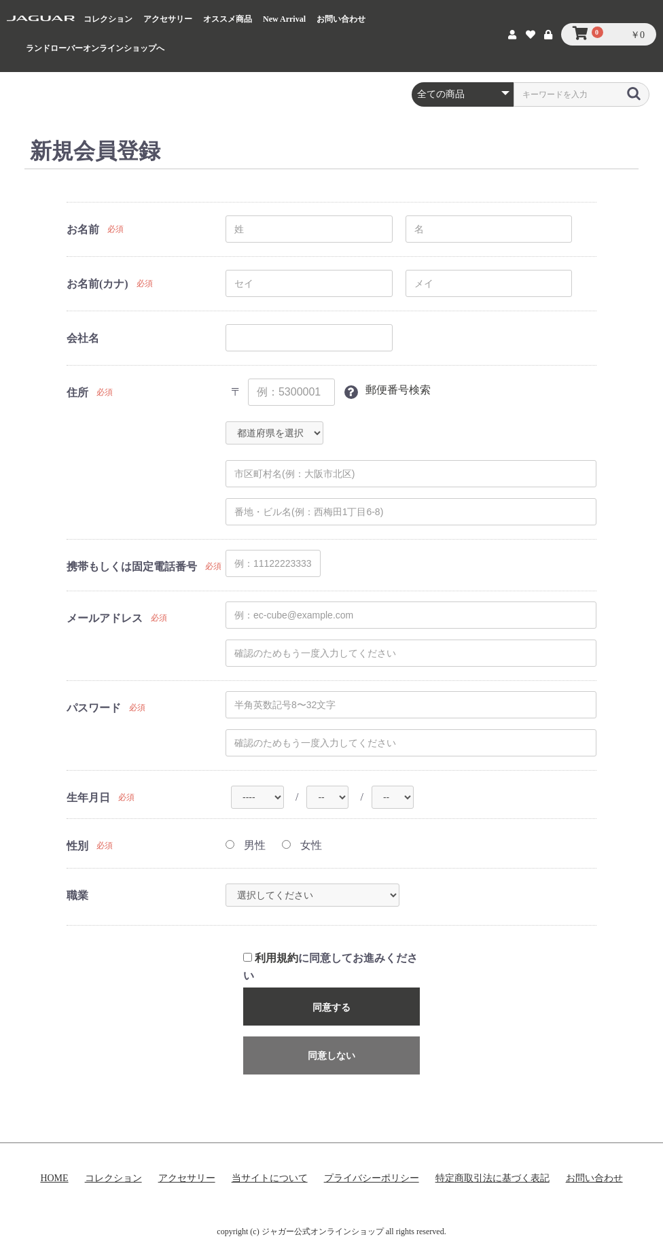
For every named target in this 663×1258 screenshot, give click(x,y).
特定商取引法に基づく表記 (492, 1178)
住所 (77, 392)
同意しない (331, 1056)
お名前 (83, 229)
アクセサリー (167, 19)
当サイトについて (270, 1178)
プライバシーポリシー (371, 1178)
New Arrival (284, 19)
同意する (331, 1007)
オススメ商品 (227, 19)
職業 (77, 895)
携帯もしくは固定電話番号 (132, 566)
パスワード (94, 708)
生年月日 (88, 797)
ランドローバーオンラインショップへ (95, 48)
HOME (54, 1178)
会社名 (83, 338)
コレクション (108, 19)
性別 (77, 846)
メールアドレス (105, 618)
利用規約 (276, 958)
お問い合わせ (341, 19)
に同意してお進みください (330, 966)
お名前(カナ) (97, 284)
